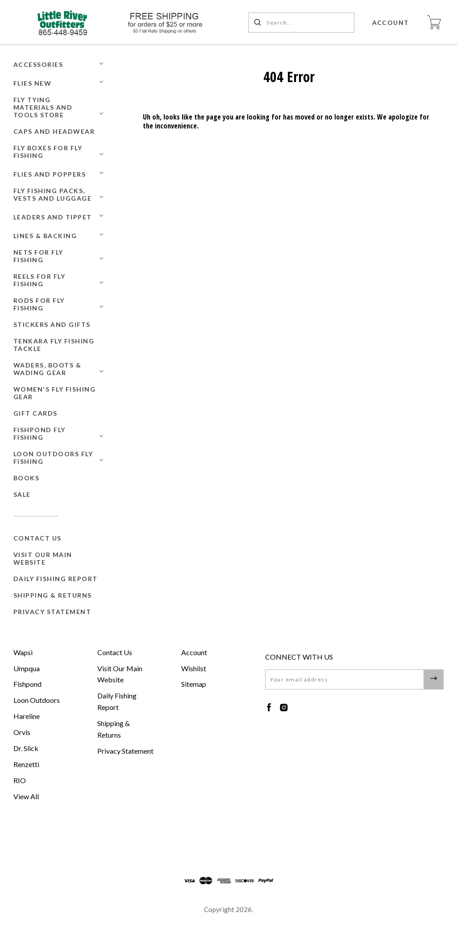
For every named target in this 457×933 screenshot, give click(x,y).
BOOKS (26, 478)
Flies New (32, 83)
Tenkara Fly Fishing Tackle (54, 344)
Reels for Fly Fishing (39, 280)
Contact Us (37, 538)
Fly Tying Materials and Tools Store (43, 107)
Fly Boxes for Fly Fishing (48, 151)
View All (26, 796)
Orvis (21, 732)
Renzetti (26, 764)
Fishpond (27, 684)
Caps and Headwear (54, 131)
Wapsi (23, 652)
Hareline (26, 716)
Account (391, 22)
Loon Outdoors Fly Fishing (53, 457)
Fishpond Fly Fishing (39, 433)
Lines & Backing (45, 235)
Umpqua (26, 668)
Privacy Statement (52, 611)
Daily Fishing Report (55, 578)
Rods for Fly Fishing (39, 304)
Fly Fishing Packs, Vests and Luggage (52, 194)
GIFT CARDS (35, 413)
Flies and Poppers (49, 174)
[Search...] (301, 22)
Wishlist (193, 668)
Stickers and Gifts (52, 324)
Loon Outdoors (36, 700)
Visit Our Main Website (42, 558)
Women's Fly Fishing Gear (54, 392)
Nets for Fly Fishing (38, 256)
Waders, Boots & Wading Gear (47, 368)
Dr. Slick (25, 748)
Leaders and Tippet (52, 217)
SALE (22, 494)
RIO (19, 780)
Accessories (38, 64)
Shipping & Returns (52, 595)
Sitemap (193, 684)
